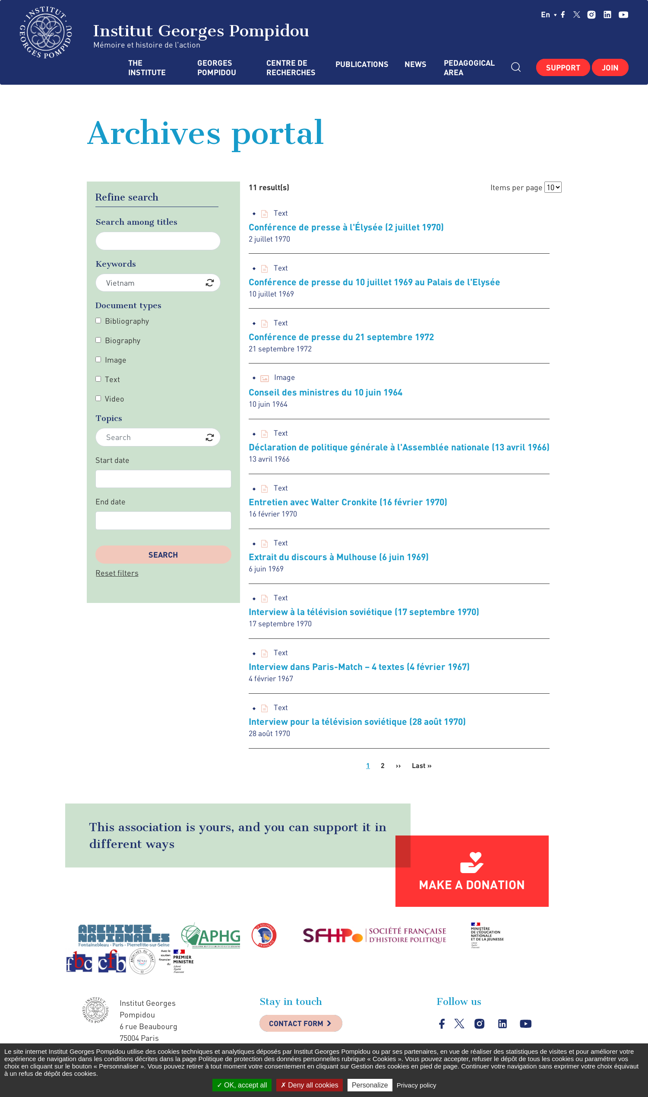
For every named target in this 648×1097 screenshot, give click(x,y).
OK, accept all (242, 1085)
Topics (108, 418)
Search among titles (136, 222)
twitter (577, 14)
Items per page (516, 187)
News (416, 64)
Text (112, 379)
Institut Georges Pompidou (165, 32)
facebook (563, 14)
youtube (623, 14)
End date (110, 501)
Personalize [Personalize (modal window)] (370, 1085)
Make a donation (472, 891)
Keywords (115, 264)
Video (114, 398)
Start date (112, 460)
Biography (122, 340)
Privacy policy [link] (416, 1085)
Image (115, 359)
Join (610, 67)
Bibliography (127, 320)
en (549, 14)
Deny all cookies (309, 1085)
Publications (361, 64)
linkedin (607, 14)
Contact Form (298, 1031)
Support (563, 67)
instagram (591, 14)
